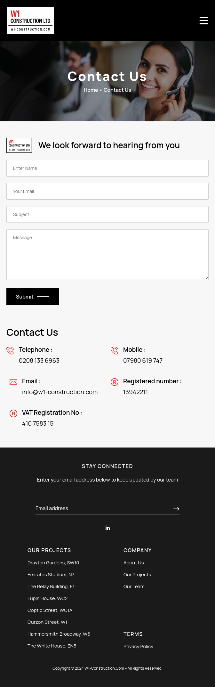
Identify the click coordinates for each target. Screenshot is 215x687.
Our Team (134, 586)
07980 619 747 (143, 360)
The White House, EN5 (52, 645)
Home (91, 89)
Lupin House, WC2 (48, 598)
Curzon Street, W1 (47, 622)
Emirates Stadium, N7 (51, 574)
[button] (204, 20)
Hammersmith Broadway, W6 (59, 633)
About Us (133, 562)
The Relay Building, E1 (51, 586)
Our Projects (137, 574)
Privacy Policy (138, 646)
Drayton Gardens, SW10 (53, 562)
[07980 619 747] (114, 350)
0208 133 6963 (39, 360)
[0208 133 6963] (10, 350)
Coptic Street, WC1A (50, 610)
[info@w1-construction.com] (13, 382)
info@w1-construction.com (60, 392)
